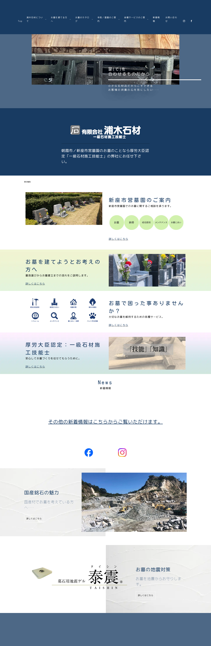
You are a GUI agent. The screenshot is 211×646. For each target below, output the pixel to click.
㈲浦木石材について (37, 619)
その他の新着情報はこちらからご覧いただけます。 (105, 421)
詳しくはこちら (35, 309)
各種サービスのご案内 (127, 619)
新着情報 (156, 19)
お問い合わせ (171, 19)
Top (20, 21)
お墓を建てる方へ (60, 619)
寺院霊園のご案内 (102, 619)
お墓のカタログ (81, 619)
